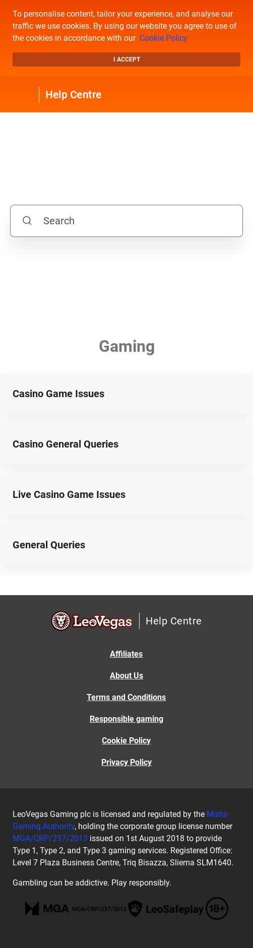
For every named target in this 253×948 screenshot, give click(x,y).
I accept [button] (126, 59)
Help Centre (73, 95)
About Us (126, 675)
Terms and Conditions (126, 697)
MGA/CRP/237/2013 (50, 838)
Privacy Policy (126, 762)
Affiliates (126, 654)
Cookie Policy (163, 38)
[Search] (126, 221)
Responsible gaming (126, 719)
